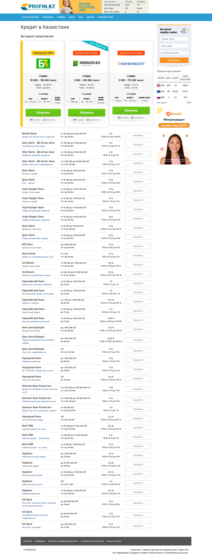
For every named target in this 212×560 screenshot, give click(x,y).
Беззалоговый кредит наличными (38, 294)
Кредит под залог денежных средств (39, 410)
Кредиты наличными (31, 247)
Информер (40, 541)
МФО (72, 17)
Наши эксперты (114, 541)
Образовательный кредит (34, 457)
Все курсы (161, 102)
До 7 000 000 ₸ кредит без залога (37, 370)
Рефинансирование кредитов (36, 155)
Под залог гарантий (31, 527)
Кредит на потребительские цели (37, 257)
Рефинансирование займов (35, 238)
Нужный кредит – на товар (34, 447)
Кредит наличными (31, 192)
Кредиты (48, 17)
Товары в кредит (30, 201)
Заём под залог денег (32, 484)
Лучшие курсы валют (169, 71)
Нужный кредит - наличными (35, 438)
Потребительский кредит (33, 146)
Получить (43, 113)
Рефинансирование (31, 361)
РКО (80, 17)
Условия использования (92, 541)
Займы (61, 17)
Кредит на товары (30, 303)
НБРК (189, 102)
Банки (90, 17)
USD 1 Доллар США (112, 5)
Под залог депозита (31, 380)
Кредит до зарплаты (31, 229)
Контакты (27, 541)
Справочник (105, 17)
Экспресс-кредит (30, 174)
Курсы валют (30, 17)
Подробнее (138, 135)
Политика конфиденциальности (63, 541)
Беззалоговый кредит (32, 475)
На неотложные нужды (32, 420)
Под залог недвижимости (34, 352)
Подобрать (174, 60)
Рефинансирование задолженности (39, 401)
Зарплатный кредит (31, 312)
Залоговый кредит (30, 466)
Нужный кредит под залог (34, 429)
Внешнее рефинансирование (36, 321)
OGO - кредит (28, 183)
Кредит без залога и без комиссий (38, 137)
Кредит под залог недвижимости (37, 164)
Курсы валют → (110, 1)
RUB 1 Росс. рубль (111, 12)
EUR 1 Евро (109, 8)
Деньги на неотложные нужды (36, 275)
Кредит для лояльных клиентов (37, 284)
